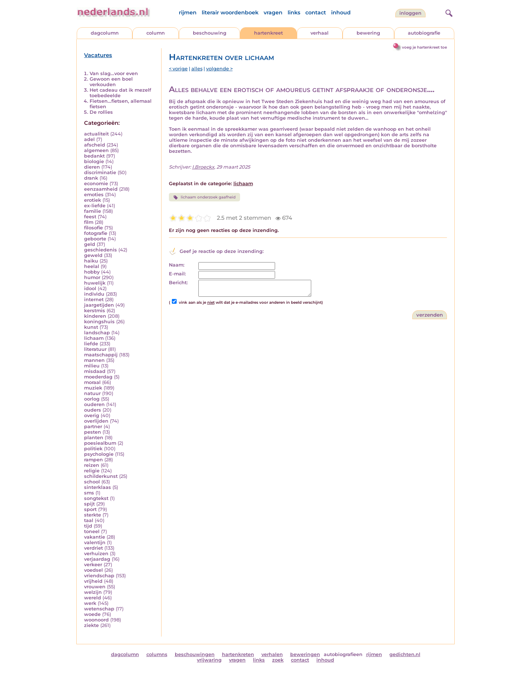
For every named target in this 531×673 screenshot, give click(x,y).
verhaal (319, 33)
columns (156, 654)
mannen (94, 360)
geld (89, 244)
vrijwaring (209, 660)
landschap (97, 332)
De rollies (101, 112)
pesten (92, 432)
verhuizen (96, 553)
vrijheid (93, 581)
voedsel (93, 570)
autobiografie (424, 33)
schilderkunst (101, 476)
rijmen (188, 12)
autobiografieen (343, 654)
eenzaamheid (101, 189)
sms (89, 493)
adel (89, 139)
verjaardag (97, 559)
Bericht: (178, 282)
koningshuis (99, 321)
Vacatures (98, 55)
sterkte (92, 515)
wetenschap (99, 609)
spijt (89, 504)
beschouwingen (195, 654)
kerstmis (94, 310)
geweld (93, 255)
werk (90, 603)
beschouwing (209, 33)
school (92, 482)
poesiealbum (100, 443)
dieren (92, 167)
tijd (88, 526)
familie (92, 211)
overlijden (96, 421)
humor (92, 277)
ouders (92, 410)
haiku (91, 261)
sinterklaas (97, 487)
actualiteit (96, 134)
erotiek (92, 200)
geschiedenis (100, 250)
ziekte (91, 625)
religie (92, 470)
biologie (94, 161)
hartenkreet (268, 33)
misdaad (94, 371)
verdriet (93, 548)
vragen (273, 12)
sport (90, 509)
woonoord (96, 620)
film (88, 222)
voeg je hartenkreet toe (424, 47)
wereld (92, 597)
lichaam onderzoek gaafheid (204, 197)
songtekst (96, 498)
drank (91, 178)
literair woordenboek (230, 12)
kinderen (95, 316)
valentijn (94, 542)
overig (91, 415)
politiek (93, 448)
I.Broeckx (203, 167)
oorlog (92, 399)
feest (90, 216)
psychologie (99, 454)
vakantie (94, 537)
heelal (91, 266)
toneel (92, 531)
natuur (92, 393)
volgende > (219, 68)
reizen (91, 465)
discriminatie (100, 172)
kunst (91, 327)
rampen (93, 459)
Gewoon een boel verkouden (111, 81)
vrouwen (94, 586)
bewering (368, 33)
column (155, 33)
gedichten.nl (404, 654)
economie (96, 183)
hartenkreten (238, 654)
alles (196, 68)
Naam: (176, 265)
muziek (93, 388)
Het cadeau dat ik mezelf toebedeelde (120, 92)
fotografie (95, 233)
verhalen (272, 654)
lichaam (94, 338)
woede (92, 614)
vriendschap (99, 575)
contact (315, 12)
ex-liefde (94, 205)
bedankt (94, 156)
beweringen (305, 654)
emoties (94, 194)
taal (88, 520)
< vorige (178, 68)
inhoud (341, 12)
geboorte (95, 239)
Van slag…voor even (114, 73)
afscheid (94, 145)
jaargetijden (99, 305)
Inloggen (410, 13)
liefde (91, 343)
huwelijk (94, 283)
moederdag (98, 377)
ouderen (94, 404)
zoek (278, 660)
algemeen (96, 150)
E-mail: (177, 273)
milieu (92, 366)
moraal (92, 382)
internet (94, 299)
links (294, 12)
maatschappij (101, 354)
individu (94, 294)
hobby (92, 272)
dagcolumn (105, 33)
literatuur (95, 349)
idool (90, 288)
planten (93, 437)
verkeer (93, 564)
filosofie (93, 227)
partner (93, 426)
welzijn (93, 592)
